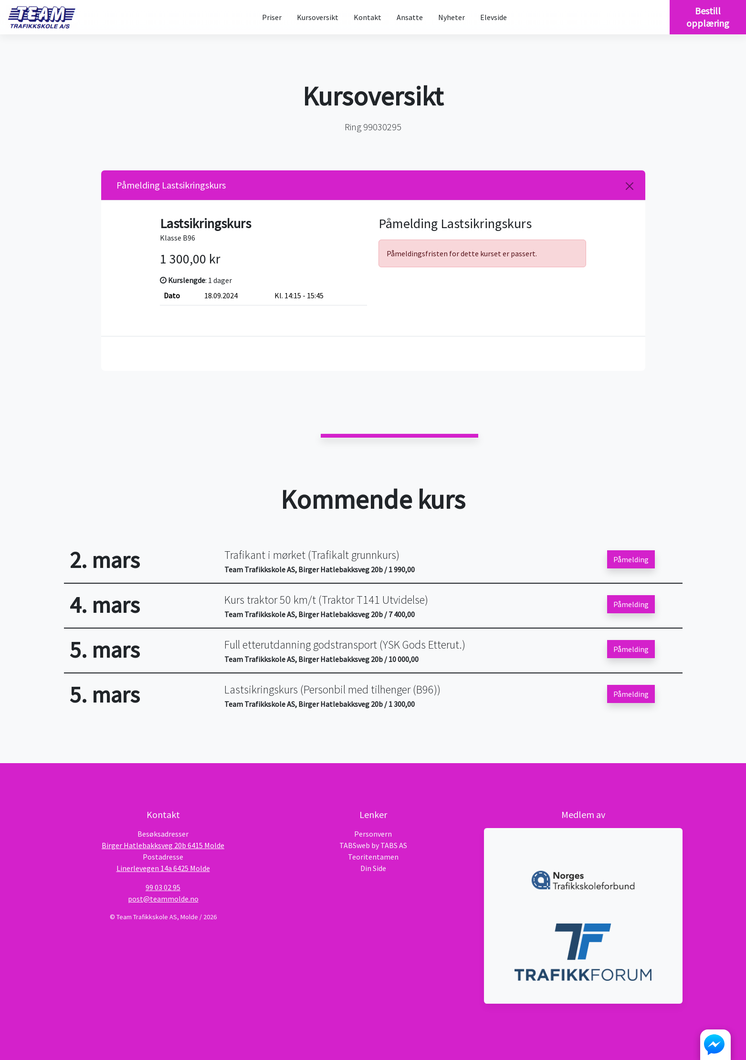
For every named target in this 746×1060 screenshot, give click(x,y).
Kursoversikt (317, 17)
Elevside (493, 17)
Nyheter (451, 17)
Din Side (373, 868)
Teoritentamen (373, 856)
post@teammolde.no (163, 898)
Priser (272, 17)
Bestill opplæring (707, 17)
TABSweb (354, 845)
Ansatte (410, 17)
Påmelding (631, 559)
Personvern (373, 834)
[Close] (629, 186)
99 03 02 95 (163, 887)
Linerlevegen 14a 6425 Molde (163, 868)
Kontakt (367, 17)
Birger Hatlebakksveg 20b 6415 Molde (163, 845)
